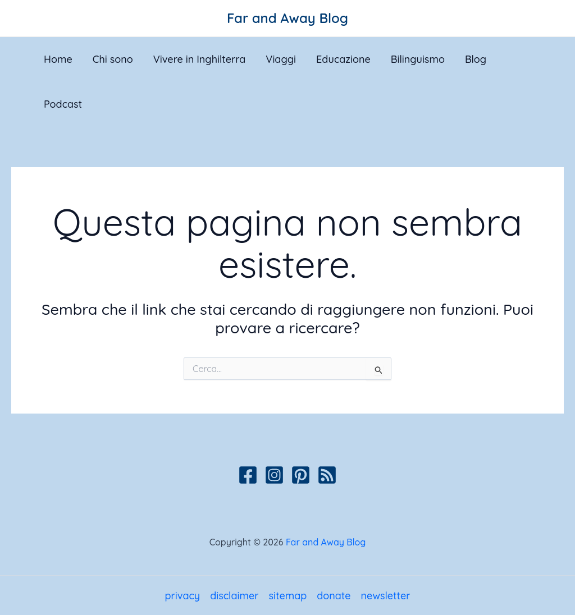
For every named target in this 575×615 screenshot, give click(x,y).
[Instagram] (274, 475)
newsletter (385, 595)
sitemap (287, 595)
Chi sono (113, 59)
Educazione (343, 59)
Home (58, 59)
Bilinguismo (418, 59)
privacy (182, 595)
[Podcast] (327, 475)
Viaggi (281, 59)
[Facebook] (248, 475)
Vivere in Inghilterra (199, 59)
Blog (475, 59)
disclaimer (234, 595)
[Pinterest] (301, 475)
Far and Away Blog (287, 18)
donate (333, 595)
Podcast (63, 104)
